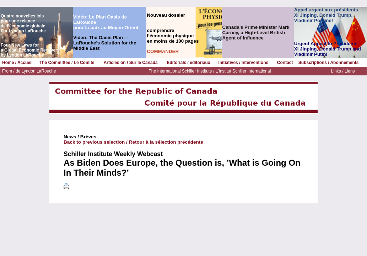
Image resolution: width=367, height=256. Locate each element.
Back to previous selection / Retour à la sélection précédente (133, 142)
